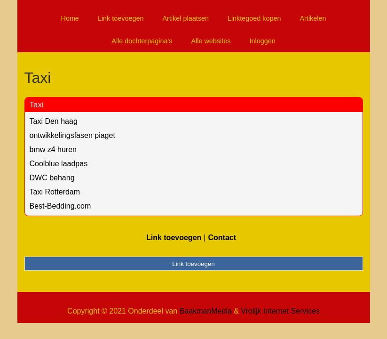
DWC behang (52, 178)
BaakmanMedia (206, 311)
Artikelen (313, 18)
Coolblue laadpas (59, 164)
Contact (222, 238)
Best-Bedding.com (60, 206)
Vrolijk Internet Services (280, 311)
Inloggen (262, 41)
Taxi (37, 104)
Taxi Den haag (54, 121)
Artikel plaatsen (186, 18)
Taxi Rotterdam (55, 192)
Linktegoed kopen (254, 18)
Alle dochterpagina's (141, 41)
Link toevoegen (121, 18)
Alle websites (210, 41)
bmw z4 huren (53, 149)
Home (70, 18)
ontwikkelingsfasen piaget (72, 135)
